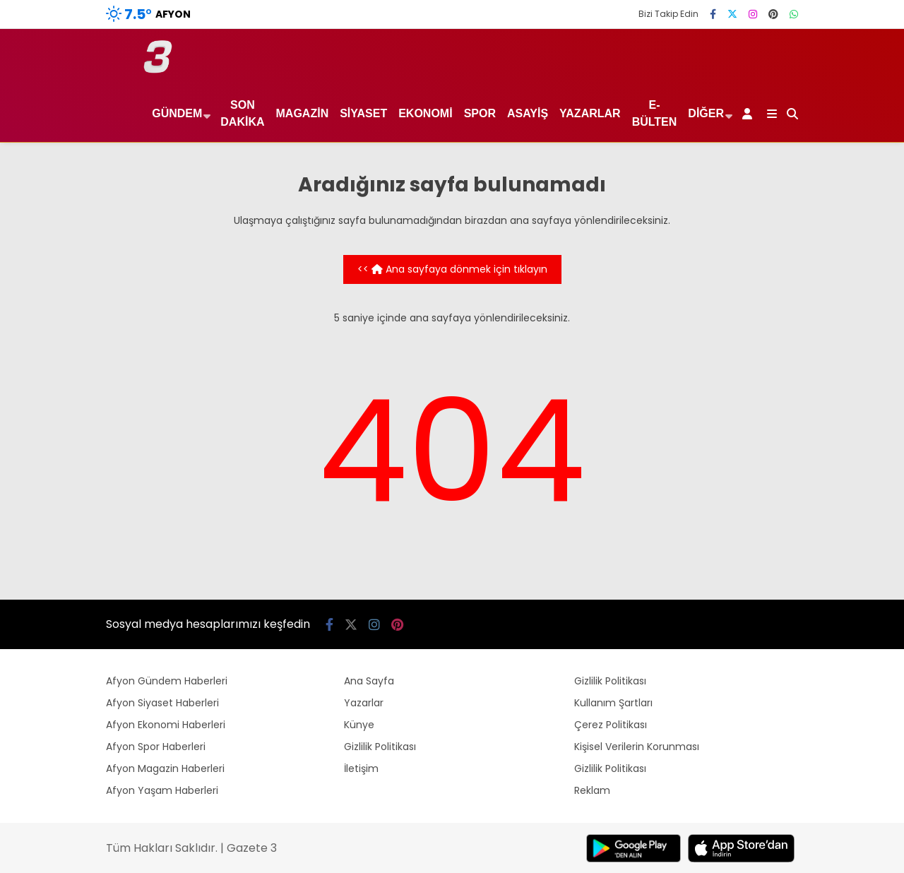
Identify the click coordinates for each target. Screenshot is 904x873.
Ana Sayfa (369, 681)
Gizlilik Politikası (380, 747)
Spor (480, 113)
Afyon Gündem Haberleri (166, 681)
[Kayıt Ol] (749, 113)
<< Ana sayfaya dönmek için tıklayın (452, 269)
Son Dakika (242, 113)
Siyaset (363, 113)
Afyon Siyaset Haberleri (162, 703)
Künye (359, 725)
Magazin (302, 113)
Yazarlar (590, 113)
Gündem (177, 113)
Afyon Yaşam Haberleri (162, 790)
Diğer (706, 113)
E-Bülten (654, 113)
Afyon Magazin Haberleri (165, 768)
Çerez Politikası (610, 725)
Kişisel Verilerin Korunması (636, 747)
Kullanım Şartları (613, 703)
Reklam (592, 790)
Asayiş (527, 113)
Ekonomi (425, 113)
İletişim (361, 768)
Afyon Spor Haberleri (156, 747)
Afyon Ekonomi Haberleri (165, 725)
